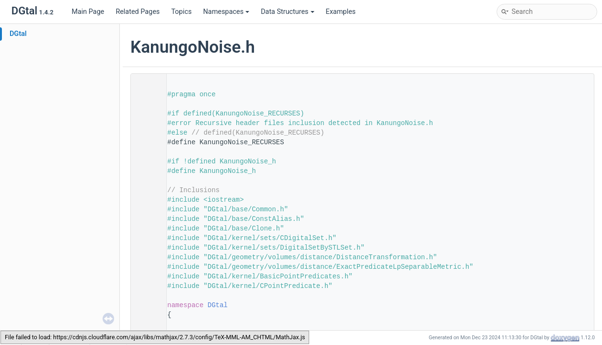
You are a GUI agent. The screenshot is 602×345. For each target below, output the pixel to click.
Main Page (87, 12)
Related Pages (138, 12)
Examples (341, 12)
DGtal (18, 34)
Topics (181, 12)
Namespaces (226, 12)
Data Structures (287, 12)
